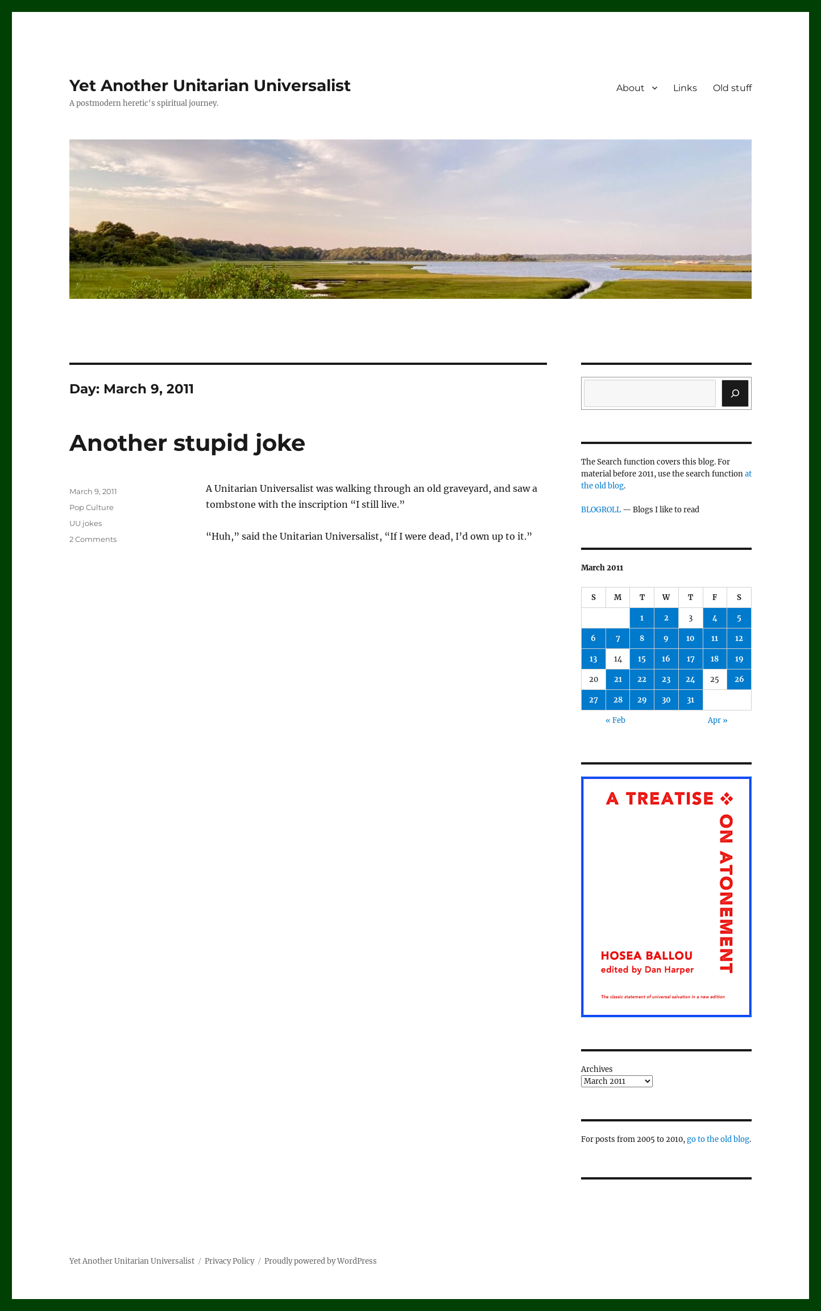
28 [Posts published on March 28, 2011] (618, 700)
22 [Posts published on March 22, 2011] (641, 679)
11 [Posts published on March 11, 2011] (714, 638)
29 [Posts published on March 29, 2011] (642, 700)
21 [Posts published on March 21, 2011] (618, 679)
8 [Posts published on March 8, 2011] (642, 638)
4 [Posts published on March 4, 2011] (715, 618)
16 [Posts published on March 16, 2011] (666, 659)
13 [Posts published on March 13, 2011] (593, 659)
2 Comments (93, 539)
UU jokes (85, 523)
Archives (597, 1069)
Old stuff (732, 88)
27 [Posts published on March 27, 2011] (593, 700)
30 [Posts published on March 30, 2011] (666, 700)
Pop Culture (91, 507)
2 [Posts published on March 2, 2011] (666, 618)
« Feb (615, 720)
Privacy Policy (229, 1261)
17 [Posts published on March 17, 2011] (691, 659)
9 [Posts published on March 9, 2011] (666, 638)
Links (685, 88)
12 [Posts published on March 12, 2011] (739, 638)
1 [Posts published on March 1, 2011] (642, 618)
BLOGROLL (601, 510)
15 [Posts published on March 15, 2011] (642, 659)
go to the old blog (718, 1139)
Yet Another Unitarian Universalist (210, 85)
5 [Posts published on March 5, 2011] (739, 618)
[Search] (735, 393)
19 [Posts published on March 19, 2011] (739, 659)
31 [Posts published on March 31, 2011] (690, 700)
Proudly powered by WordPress (320, 1261)
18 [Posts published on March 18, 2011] (715, 659)
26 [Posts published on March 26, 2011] (739, 679)
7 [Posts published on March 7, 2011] (618, 638)
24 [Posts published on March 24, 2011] (690, 679)
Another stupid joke (187, 443)
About (630, 88)
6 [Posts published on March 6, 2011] (593, 638)
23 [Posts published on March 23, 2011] (666, 679)
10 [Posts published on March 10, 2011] (690, 638)
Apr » (718, 720)
